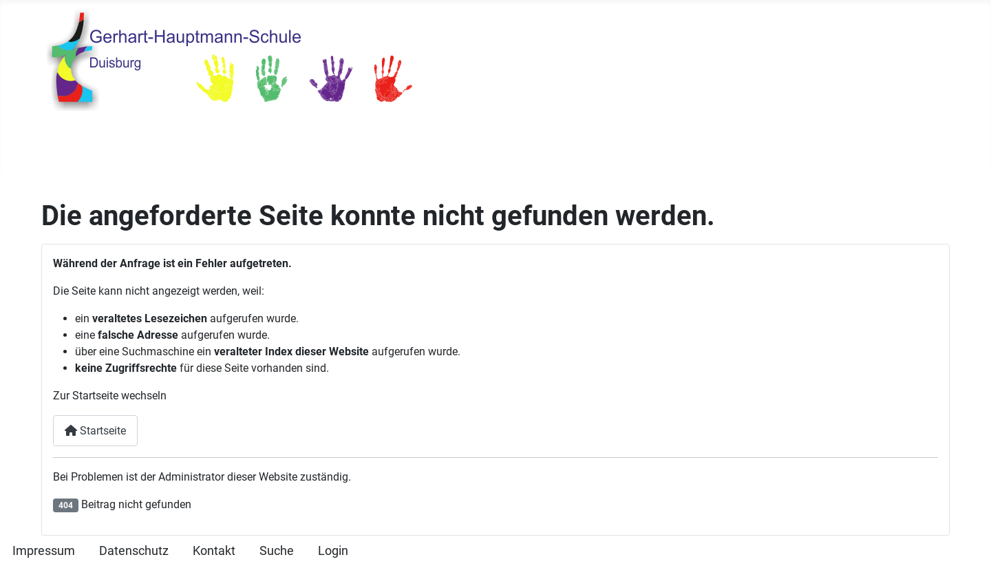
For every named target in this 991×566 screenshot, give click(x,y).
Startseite (86, 146)
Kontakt (214, 551)
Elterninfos (595, 146)
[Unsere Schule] (224, 146)
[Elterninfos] (633, 146)
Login (333, 551)
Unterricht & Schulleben (391, 146)
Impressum (43, 551)
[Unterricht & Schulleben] (463, 146)
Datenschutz (134, 551)
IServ (766, 146)
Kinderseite (697, 146)
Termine (280, 146)
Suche (276, 551)
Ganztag (519, 146)
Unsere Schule (176, 146)
